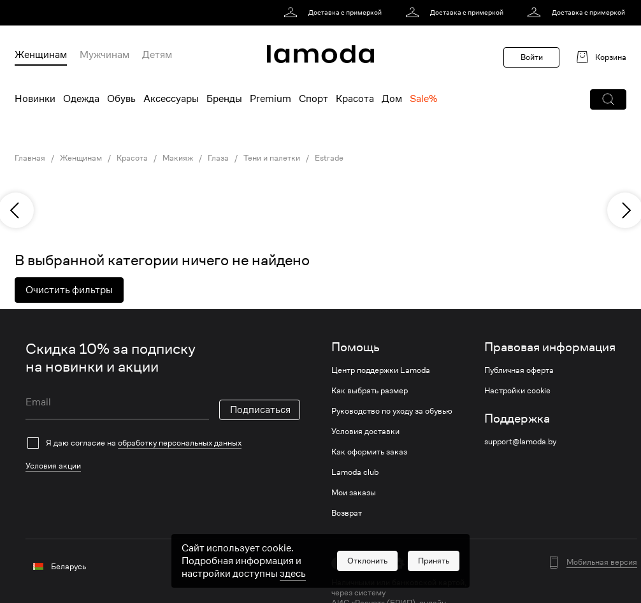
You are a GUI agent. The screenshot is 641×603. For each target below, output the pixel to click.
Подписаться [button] (260, 409)
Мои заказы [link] (353, 493)
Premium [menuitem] (270, 98)
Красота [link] (132, 158)
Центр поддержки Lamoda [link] (380, 370)
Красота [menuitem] (355, 98)
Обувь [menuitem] (121, 98)
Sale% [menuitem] (423, 98)
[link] (335, 12)
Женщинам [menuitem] (41, 54)
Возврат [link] (346, 513)
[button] (608, 99)
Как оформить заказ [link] (369, 452)
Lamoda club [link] (354, 472)
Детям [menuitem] (157, 54)
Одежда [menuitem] (81, 98)
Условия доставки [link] (365, 431)
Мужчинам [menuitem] (104, 54)
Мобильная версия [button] (601, 562)
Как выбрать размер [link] (369, 391)
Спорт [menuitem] (313, 98)
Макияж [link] (177, 158)
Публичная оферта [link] (519, 370)
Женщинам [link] (81, 158)
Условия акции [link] (53, 465)
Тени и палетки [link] (271, 158)
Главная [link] (30, 158)
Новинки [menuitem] (35, 98)
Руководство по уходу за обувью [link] (391, 411)
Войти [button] (532, 57)
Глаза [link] (218, 158)
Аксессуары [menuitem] (171, 98)
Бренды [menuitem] (224, 98)
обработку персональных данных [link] (179, 442)
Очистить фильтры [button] (69, 290)
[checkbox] (162, 443)
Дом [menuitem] (392, 98)
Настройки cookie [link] (517, 391)
